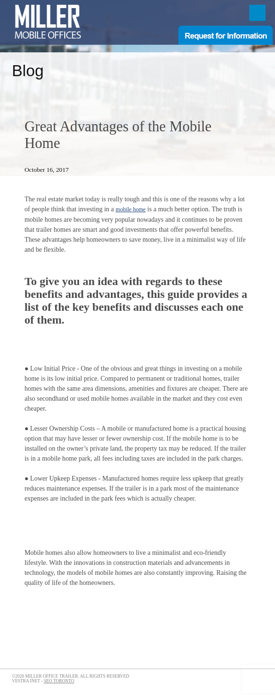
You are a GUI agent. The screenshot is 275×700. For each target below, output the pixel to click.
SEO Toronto (59, 681)
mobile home (131, 209)
